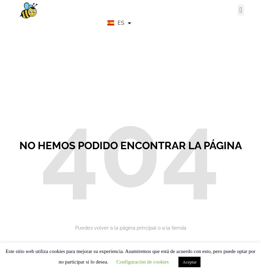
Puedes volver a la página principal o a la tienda (130, 228)
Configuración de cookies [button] (142, 262)
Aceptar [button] (189, 262)
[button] (241, 10)
